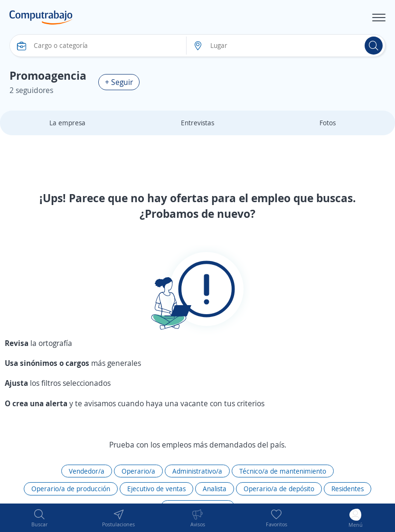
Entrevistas (197, 122)
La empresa (67, 122)
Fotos (328, 122)
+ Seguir (119, 82)
